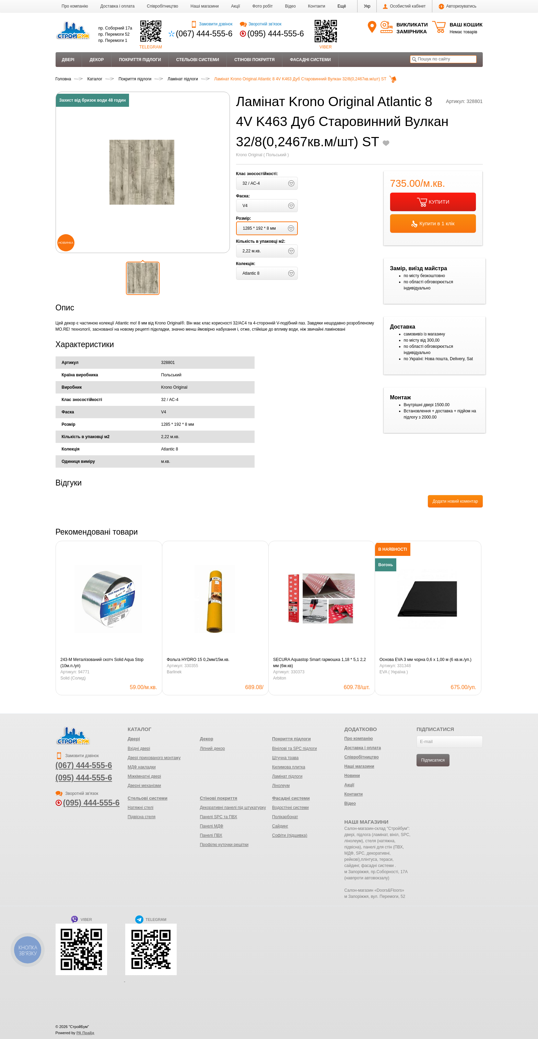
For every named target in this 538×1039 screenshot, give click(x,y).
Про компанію (75, 6)
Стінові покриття (254, 59)
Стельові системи (197, 59)
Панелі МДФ (211, 826)
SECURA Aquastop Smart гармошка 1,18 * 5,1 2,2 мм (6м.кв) (319, 662)
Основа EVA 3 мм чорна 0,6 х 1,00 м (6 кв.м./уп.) (425, 659)
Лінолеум (281, 785)
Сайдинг (280, 826)
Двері (68, 59)
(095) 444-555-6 (275, 33)
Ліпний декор (212, 748)
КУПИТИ (433, 202)
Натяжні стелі (140, 807)
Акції (235, 6)
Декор (97, 59)
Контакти (316, 6)
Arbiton (279, 678)
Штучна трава (285, 757)
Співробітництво (162, 6)
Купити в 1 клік (432, 223)
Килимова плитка (288, 767)
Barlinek (174, 672)
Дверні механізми (144, 785)
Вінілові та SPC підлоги (294, 748)
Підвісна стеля (141, 816)
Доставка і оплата (118, 6)
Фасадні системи (310, 59)
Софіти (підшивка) (289, 835)
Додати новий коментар (455, 501)
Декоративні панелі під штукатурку (233, 807)
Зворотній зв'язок (260, 24)
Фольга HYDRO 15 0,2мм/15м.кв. (198, 659)
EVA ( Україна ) (393, 672)
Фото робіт (263, 6)
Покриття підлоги (140, 59)
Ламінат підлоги (287, 776)
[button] (341, 6)
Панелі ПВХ (211, 835)
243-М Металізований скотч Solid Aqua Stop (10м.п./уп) (101, 662)
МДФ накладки (142, 767)
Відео (290, 6)
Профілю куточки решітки (224, 844)
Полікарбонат (285, 816)
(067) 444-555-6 (204, 33)
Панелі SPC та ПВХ (218, 816)
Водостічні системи (290, 807)
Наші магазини (204, 6)
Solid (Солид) (73, 678)
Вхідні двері (139, 748)
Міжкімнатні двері (144, 776)
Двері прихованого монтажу (154, 757)
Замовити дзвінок (211, 24)
